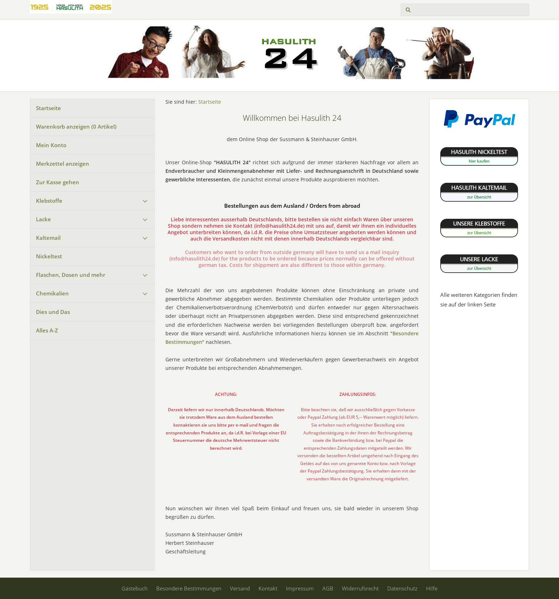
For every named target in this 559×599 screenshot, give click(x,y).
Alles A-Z (47, 330)
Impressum (300, 588)
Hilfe (431, 588)
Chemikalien (52, 293)
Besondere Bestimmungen (188, 588)
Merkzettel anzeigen (62, 163)
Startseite (48, 108)
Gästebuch (135, 588)
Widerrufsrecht (360, 588)
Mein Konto (51, 145)
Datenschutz (402, 588)
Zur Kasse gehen (57, 182)
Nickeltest (49, 256)
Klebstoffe (49, 200)
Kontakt (267, 588)
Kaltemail (48, 237)
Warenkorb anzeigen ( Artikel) (76, 126)
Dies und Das (53, 311)
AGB (327, 588)
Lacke (43, 219)
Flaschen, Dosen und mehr (70, 274)
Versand (240, 588)
